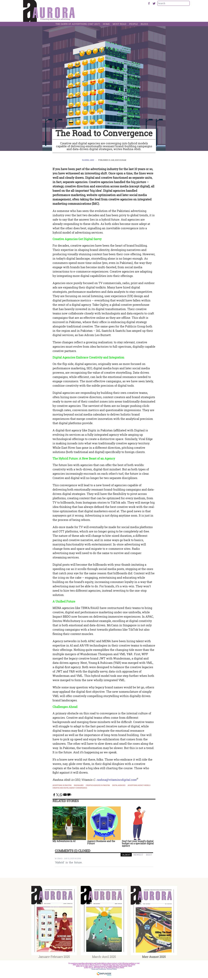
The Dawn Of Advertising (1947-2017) (77, 23)
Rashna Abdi (88, 160)
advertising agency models (139, 785)
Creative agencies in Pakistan (98, 785)
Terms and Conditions (98, 969)
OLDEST (126, 854)
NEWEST (138, 854)
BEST (149, 854)
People (133, 23)
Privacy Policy (112, 969)
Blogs (144, 23)
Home (106, 23)
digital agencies (119, 785)
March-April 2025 (104, 957)
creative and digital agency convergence (70, 788)
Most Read (119, 23)
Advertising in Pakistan (62, 785)
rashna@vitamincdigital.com (116, 780)
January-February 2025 (54, 957)
